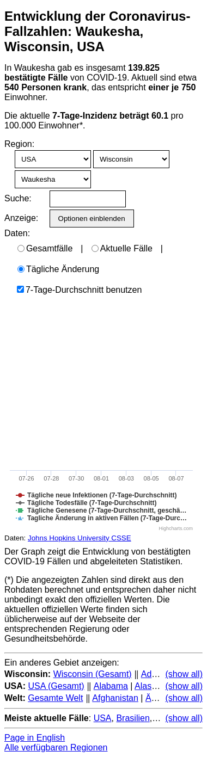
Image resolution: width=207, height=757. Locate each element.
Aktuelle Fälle (122, 248)
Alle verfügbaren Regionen (55, 747)
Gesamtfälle (44, 248)
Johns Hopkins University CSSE (79, 538)
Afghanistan (115, 698)
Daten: (17, 233)
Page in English (34, 737)
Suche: (18, 198)
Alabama (111, 686)
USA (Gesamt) (56, 686)
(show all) (184, 674)
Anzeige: (20, 218)
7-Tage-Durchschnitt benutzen (79, 289)
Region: (19, 144)
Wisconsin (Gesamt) (92, 674)
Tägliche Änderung (58, 269)
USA (103, 718)
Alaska (148, 686)
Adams (154, 674)
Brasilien (132, 718)
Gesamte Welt (55, 698)
